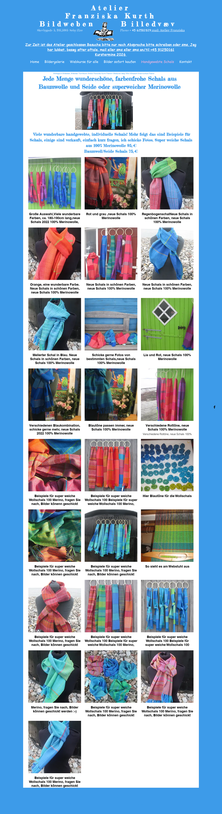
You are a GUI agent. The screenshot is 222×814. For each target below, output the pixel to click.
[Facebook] (214, 407)
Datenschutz (122, 797)
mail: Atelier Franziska (168, 30)
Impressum (94, 797)
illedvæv (153, 24)
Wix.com (144, 803)
